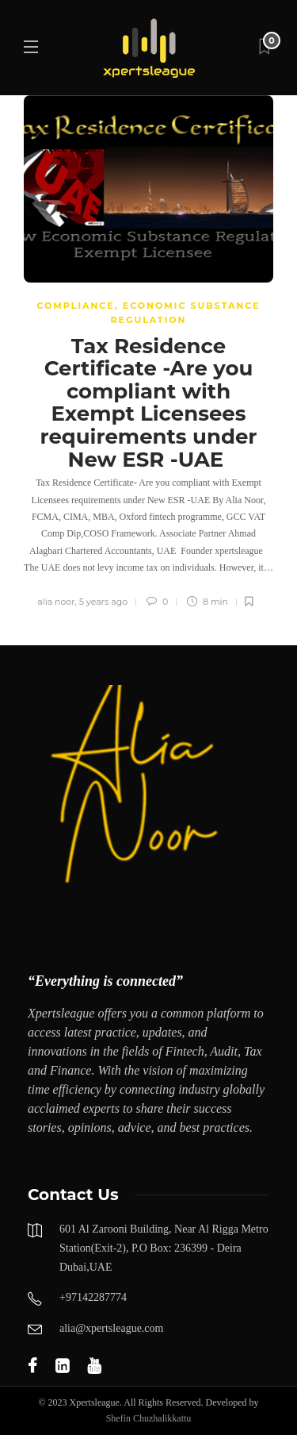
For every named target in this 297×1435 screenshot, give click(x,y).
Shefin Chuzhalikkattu (149, 1418)
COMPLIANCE (75, 305)
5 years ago (103, 601)
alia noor (55, 601)
